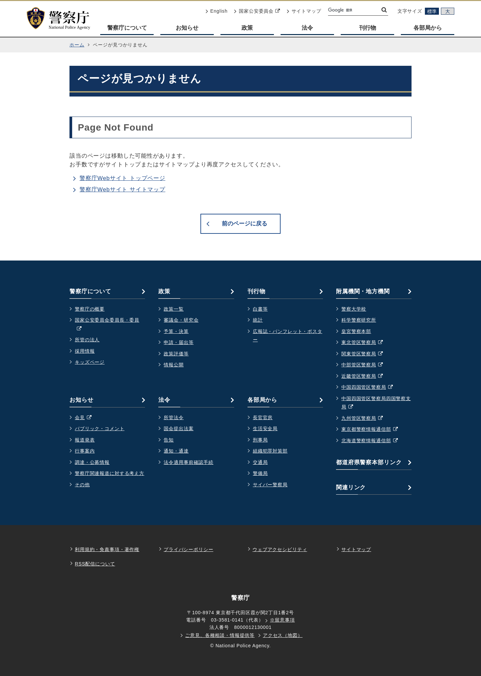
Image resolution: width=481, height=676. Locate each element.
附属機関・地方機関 (363, 291)
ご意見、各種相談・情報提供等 (220, 635)
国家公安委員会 (257, 11)
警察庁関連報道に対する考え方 (109, 473)
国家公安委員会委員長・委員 (107, 325)
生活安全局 (265, 428)
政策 (247, 28)
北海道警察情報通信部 (373, 441)
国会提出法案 (178, 428)
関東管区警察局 (365, 354)
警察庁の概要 (90, 309)
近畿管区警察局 (365, 376)
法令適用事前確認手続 (188, 462)
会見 (86, 417)
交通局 (260, 462)
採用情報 (85, 351)
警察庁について (127, 28)
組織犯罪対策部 (270, 451)
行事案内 (85, 451)
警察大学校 (353, 309)
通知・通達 (176, 451)
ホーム (77, 44)
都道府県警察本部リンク (369, 462)
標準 (432, 11)
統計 (258, 320)
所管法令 (173, 417)
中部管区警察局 (365, 365)
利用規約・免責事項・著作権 (107, 549)
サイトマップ (304, 11)
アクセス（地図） (283, 635)
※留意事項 (282, 620)
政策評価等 (176, 353)
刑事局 (260, 440)
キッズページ (90, 362)
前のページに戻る (244, 223)
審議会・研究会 (181, 320)
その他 (82, 484)
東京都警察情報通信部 (373, 429)
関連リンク (351, 487)
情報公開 (173, 364)
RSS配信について (95, 563)
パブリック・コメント (100, 428)
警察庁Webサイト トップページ (122, 178)
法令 (307, 28)
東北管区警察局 (365, 342)
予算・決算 (176, 331)
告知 (169, 440)
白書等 (260, 309)
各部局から (428, 28)
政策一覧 (173, 309)
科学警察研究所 (358, 320)
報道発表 (85, 440)
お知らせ (187, 28)
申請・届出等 (178, 342)
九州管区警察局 (365, 418)
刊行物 (367, 28)
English (217, 11)
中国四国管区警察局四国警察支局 (376, 403)
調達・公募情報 (92, 462)
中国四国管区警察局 (370, 387)
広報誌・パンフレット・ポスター (287, 336)
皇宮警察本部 (356, 331)
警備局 (260, 473)
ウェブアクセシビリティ (280, 549)
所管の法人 (87, 339)
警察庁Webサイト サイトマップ (122, 189)
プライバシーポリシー (188, 549)
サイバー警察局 (270, 484)
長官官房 (263, 417)
